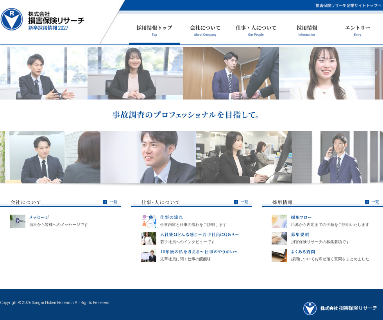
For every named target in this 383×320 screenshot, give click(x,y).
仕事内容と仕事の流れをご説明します (193, 224)
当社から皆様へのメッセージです (58, 224)
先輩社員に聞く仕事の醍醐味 (185, 259)
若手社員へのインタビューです (187, 242)
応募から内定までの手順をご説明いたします (330, 224)
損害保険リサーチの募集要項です (320, 242)
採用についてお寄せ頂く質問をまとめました (330, 259)
